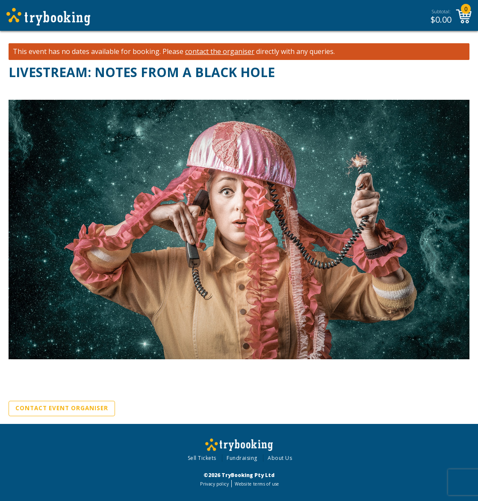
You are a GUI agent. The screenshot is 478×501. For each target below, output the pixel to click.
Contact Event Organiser (61, 408)
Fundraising (242, 458)
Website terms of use (257, 484)
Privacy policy (214, 484)
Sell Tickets (202, 458)
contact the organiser (219, 52)
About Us (280, 458)
